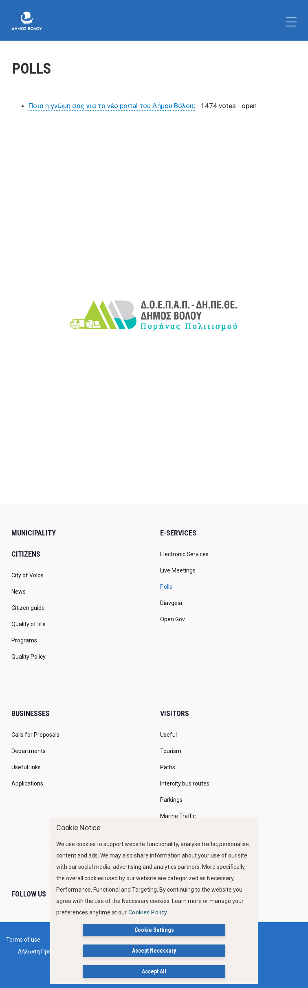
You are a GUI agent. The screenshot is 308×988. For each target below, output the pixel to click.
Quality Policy (28, 656)
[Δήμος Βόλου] (26, 20)
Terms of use (23, 939)
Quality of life (28, 624)
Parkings (171, 799)
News (18, 591)
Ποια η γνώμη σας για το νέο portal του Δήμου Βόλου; (112, 106)
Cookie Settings (154, 930)
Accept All (154, 971)
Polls (166, 586)
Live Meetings (178, 570)
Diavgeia (171, 603)
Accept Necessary (154, 950)
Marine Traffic (178, 816)
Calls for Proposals (35, 734)
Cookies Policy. (148, 912)
